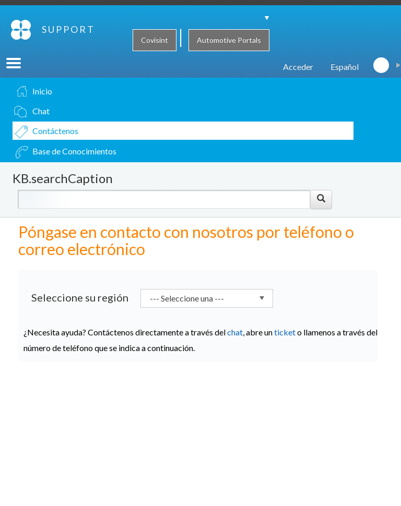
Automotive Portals (229, 39)
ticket (285, 346)
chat (235, 346)
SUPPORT (26, 57)
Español (345, 80)
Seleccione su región (79, 311)
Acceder (298, 80)
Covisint (154, 39)
